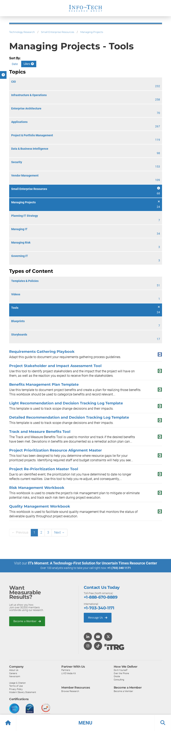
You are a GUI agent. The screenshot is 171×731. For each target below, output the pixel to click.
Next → (59, 532)
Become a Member (27, 621)
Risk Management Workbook (36, 487)
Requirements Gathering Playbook (42, 351)
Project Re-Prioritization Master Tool (43, 469)
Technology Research (22, 32)
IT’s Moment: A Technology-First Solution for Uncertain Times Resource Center (92, 563)
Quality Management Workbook (39, 506)
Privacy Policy (16, 689)
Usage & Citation (17, 682)
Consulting (119, 679)
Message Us (97, 617)
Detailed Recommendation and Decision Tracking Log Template (69, 417)
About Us (13, 669)
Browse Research (70, 691)
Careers (13, 673)
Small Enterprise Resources (57, 32)
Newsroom (14, 676)
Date (15, 64)
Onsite (117, 676)
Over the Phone (121, 673)
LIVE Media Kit (68, 673)
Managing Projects (91, 32)
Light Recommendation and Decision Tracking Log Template (66, 403)
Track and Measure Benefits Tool (39, 431)
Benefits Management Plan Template (44, 384)
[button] (85, 723)
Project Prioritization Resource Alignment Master (55, 450)
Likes (29, 64)
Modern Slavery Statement (22, 692)
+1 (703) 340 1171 (119, 568)
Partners (65, 669)
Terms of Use (16, 685)
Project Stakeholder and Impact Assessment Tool (55, 366)
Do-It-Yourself (120, 669)
